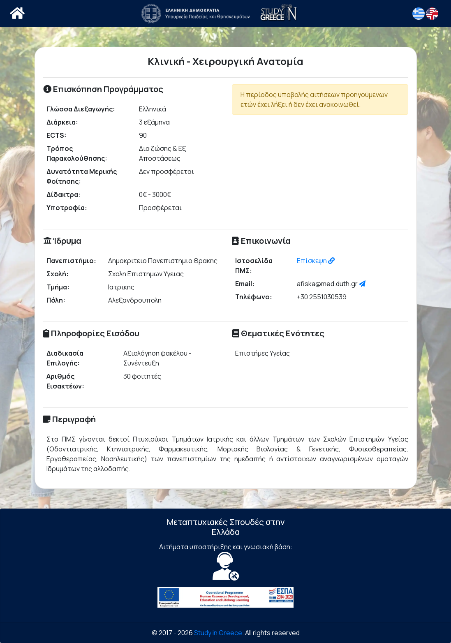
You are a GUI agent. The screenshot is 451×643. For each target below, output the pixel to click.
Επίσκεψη (316, 260)
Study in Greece (218, 632)
